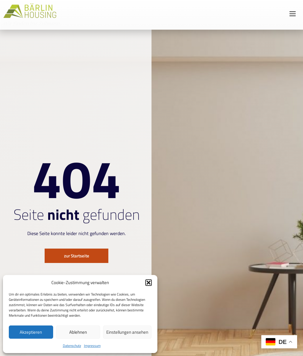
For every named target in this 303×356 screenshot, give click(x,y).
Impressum (92, 345)
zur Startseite (76, 255)
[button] (149, 283)
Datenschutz (72, 345)
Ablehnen (78, 332)
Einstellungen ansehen (127, 332)
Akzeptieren (31, 332)
